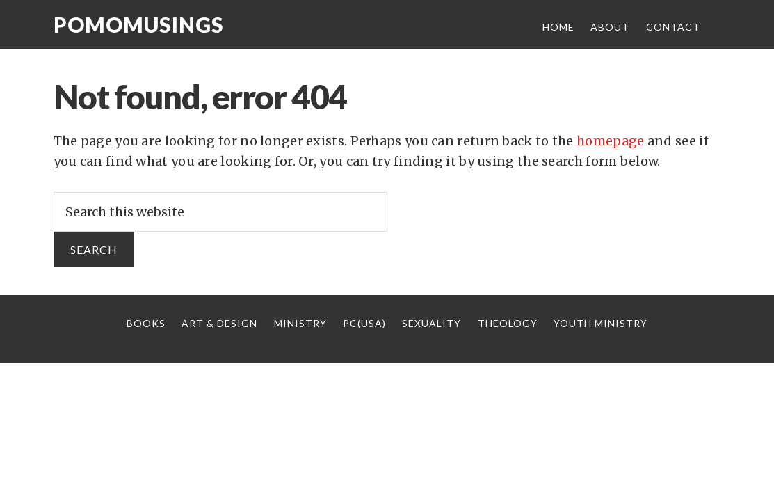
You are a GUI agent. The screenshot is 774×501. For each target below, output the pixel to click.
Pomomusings (139, 24)
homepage (610, 141)
